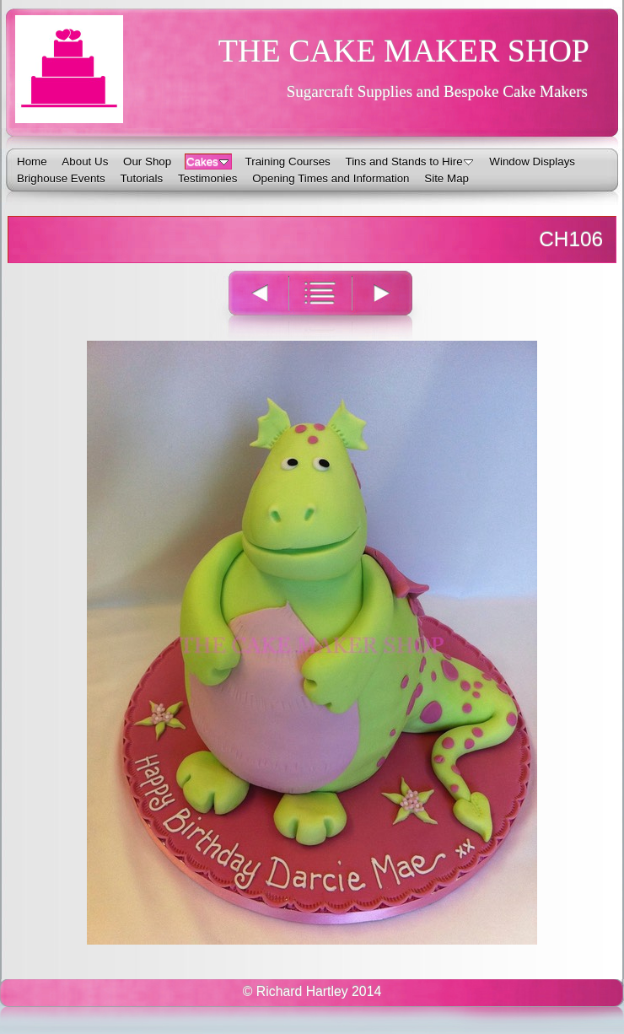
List (320, 304)
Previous (248, 304)
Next (392, 304)
